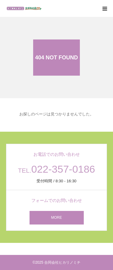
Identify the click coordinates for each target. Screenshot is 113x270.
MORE (56, 217)
